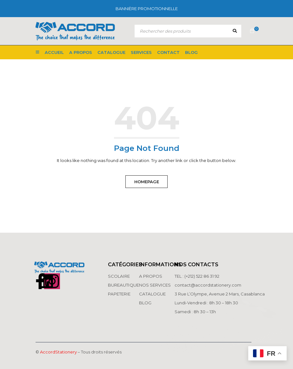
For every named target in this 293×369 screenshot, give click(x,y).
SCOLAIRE (119, 276)
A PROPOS (150, 276)
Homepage (146, 181)
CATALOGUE (152, 293)
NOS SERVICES (154, 285)
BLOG (145, 302)
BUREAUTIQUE (123, 285)
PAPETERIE (119, 293)
